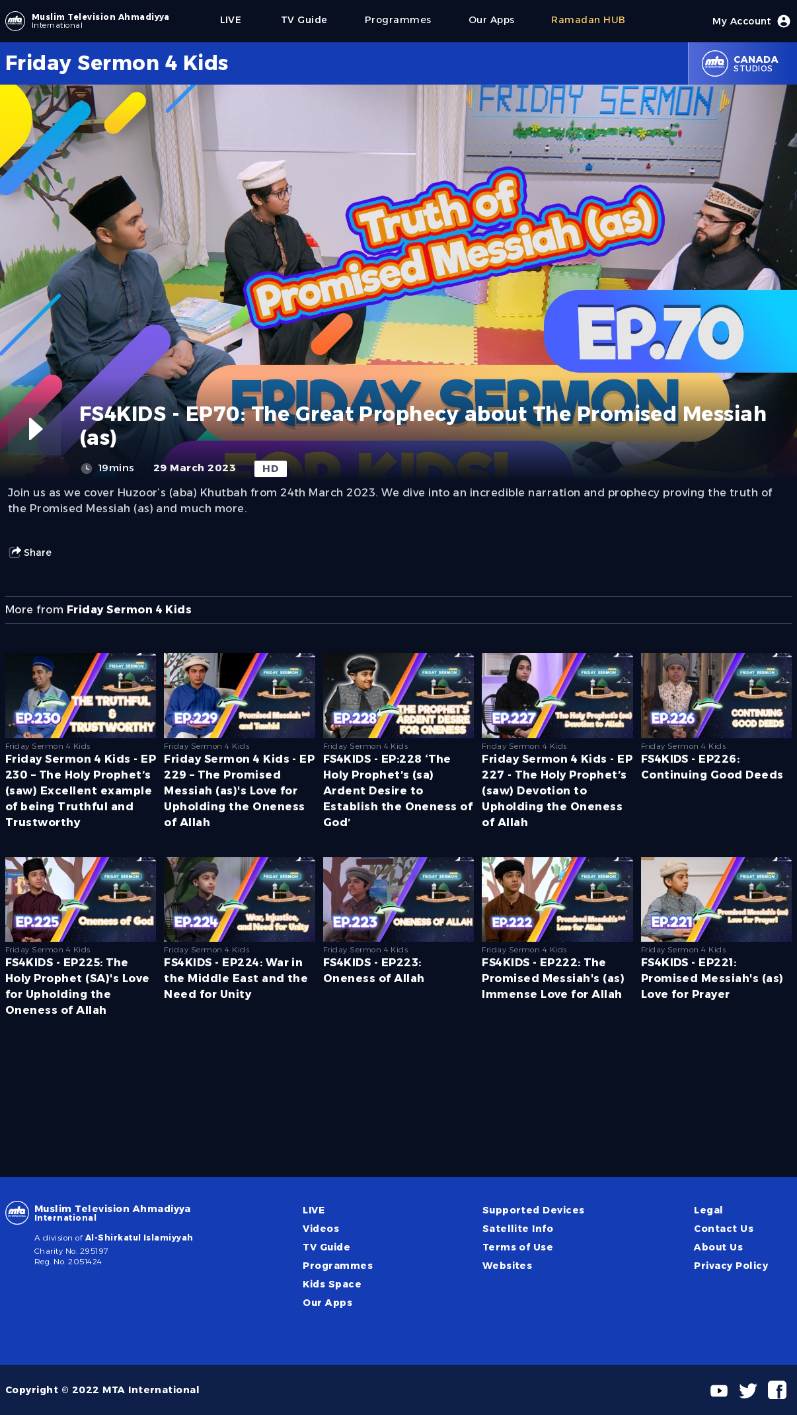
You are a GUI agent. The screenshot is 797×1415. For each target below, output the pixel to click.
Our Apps (327, 1303)
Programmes (338, 1266)
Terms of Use (518, 1247)
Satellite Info (518, 1229)
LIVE (313, 1210)
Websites (507, 1266)
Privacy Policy (731, 1266)
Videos (321, 1229)
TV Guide (326, 1247)
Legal (708, 1210)
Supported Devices (533, 1210)
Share (30, 552)
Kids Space (332, 1284)
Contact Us (723, 1229)
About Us (718, 1247)
